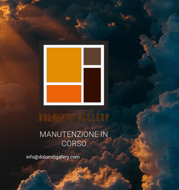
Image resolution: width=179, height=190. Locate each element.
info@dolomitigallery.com (53, 157)
